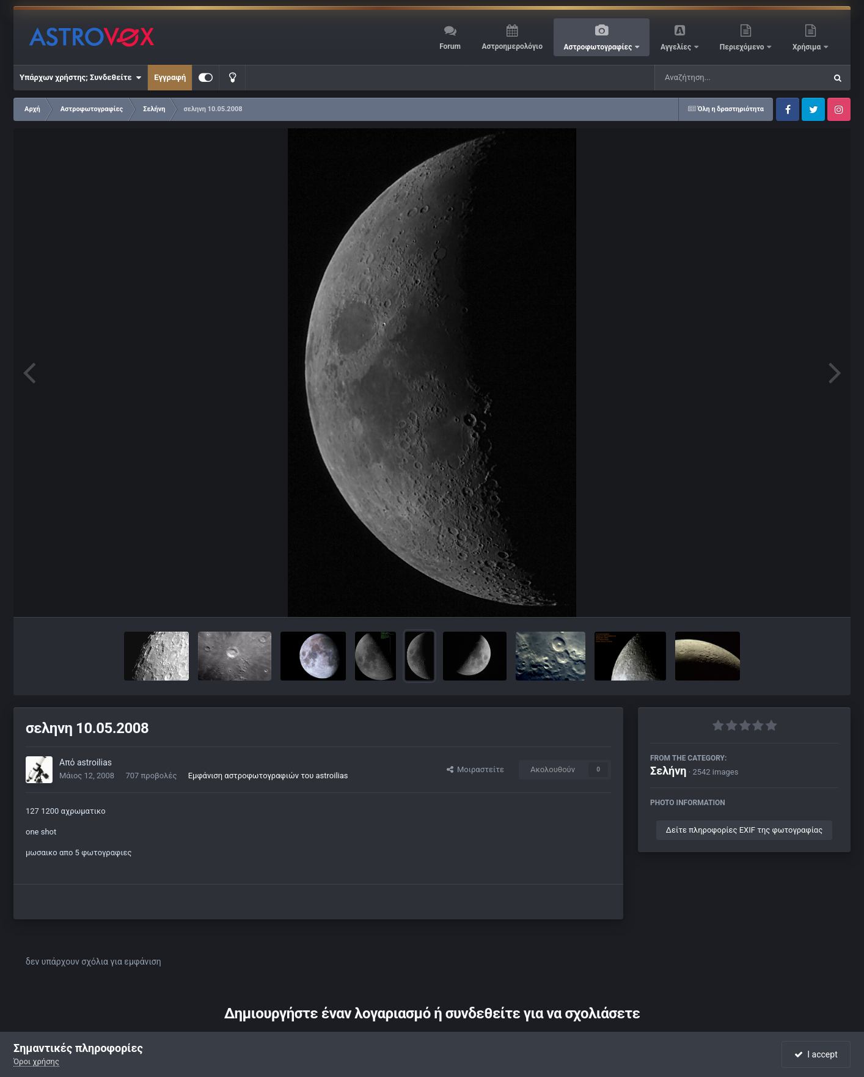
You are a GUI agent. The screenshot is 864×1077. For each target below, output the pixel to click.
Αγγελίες (677, 47)
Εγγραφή (170, 77)
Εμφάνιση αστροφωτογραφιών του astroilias (268, 775)
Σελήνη (668, 770)
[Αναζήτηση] (715, 77)
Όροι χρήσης (36, 1061)
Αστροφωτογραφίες (599, 47)
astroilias (94, 762)
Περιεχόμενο (743, 47)
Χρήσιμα (807, 47)
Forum (450, 46)
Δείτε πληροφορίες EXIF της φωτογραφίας (744, 829)
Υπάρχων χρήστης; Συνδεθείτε (80, 77)
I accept (815, 1054)
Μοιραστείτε (475, 769)
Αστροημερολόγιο (511, 46)
